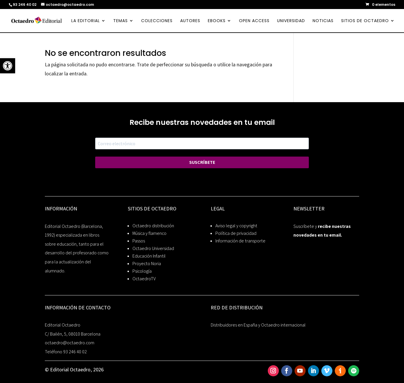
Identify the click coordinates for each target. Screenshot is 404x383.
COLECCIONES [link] (157, 21)
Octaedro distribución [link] (153, 226)
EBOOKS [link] (217, 21)
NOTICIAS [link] (323, 21)
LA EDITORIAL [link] (85, 21)
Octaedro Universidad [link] (153, 248)
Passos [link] (138, 241)
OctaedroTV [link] (144, 279)
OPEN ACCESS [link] (254, 21)
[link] (7, 65)
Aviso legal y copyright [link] (236, 226)
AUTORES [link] (190, 21)
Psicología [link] (142, 271)
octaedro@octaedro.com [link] (69, 343)
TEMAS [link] (120, 21)
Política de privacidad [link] (235, 233)
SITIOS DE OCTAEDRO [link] (365, 21)
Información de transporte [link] (240, 241)
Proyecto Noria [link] (146, 263)
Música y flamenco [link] (149, 233)
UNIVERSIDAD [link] (291, 21)
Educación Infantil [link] (149, 256)
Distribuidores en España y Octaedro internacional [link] (258, 325)
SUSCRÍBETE (202, 162)
